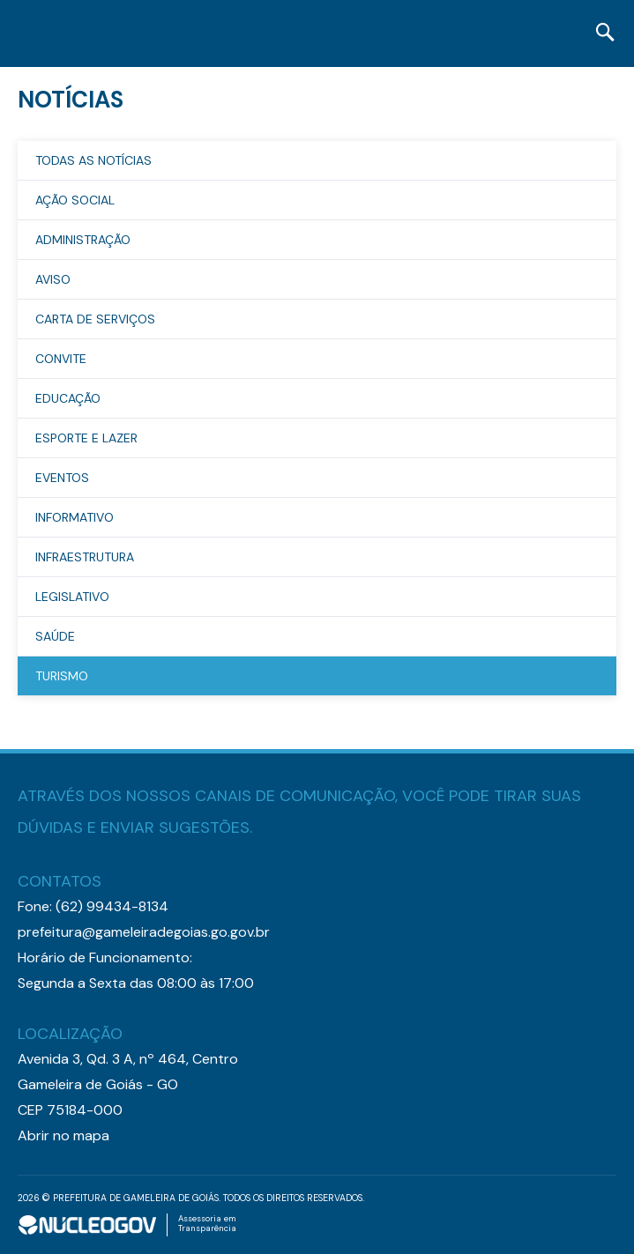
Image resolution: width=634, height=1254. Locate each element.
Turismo (61, 676)
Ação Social (75, 200)
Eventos (62, 478)
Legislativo (72, 597)
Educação (68, 398)
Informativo (74, 517)
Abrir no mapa (63, 1135)
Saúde (55, 636)
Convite (60, 359)
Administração (83, 240)
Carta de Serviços (95, 319)
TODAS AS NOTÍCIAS (93, 160)
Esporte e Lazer (86, 438)
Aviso (53, 279)
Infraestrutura (84, 557)
